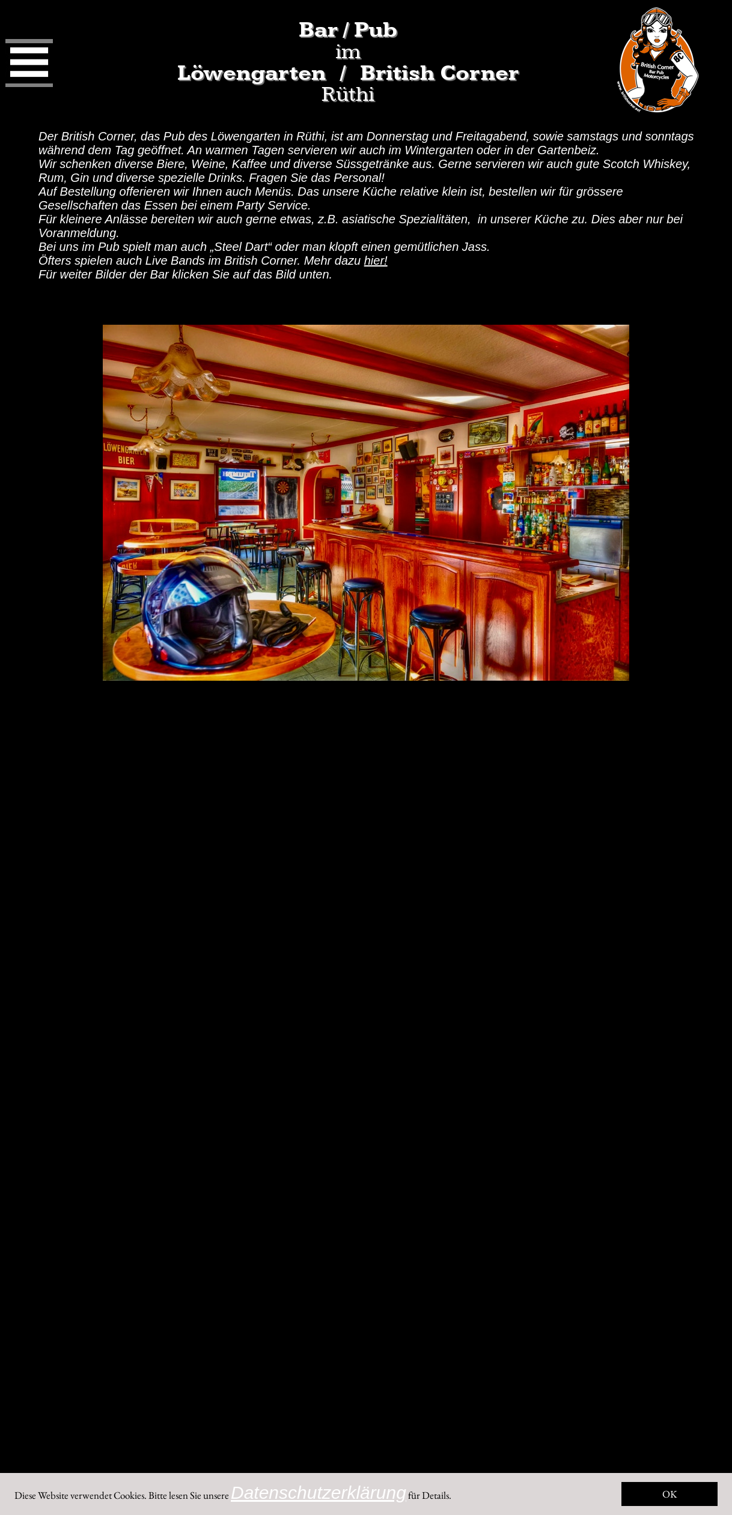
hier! (376, 260)
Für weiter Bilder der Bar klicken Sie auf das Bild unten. (185, 274)
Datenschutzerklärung (318, 1492)
